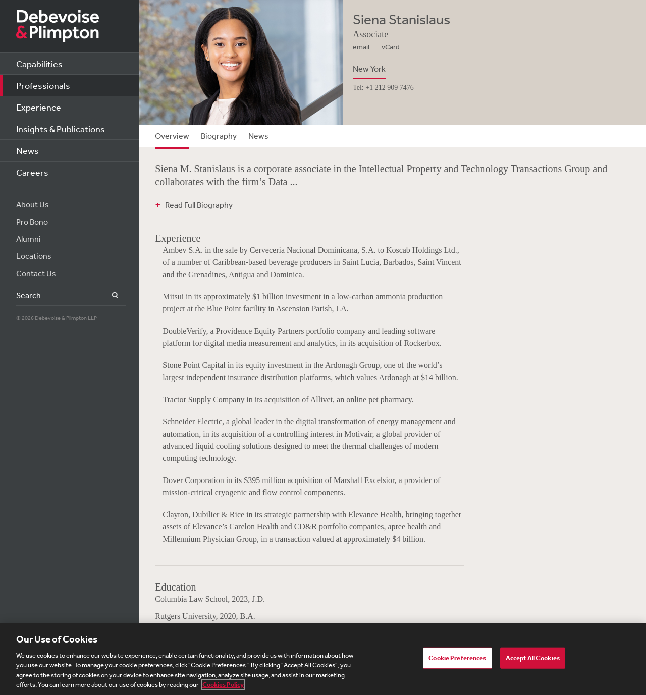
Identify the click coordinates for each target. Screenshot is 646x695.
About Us (32, 204)
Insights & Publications (60, 128)
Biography (219, 136)
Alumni (28, 239)
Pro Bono (32, 222)
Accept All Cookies (533, 658)
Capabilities (39, 63)
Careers (32, 172)
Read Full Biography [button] (199, 205)
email (361, 46)
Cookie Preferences (457, 658)
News (27, 150)
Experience (38, 107)
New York (369, 69)
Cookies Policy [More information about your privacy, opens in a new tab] (223, 684)
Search (109, 295)
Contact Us (36, 273)
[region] (323, 659)
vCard (391, 46)
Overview (172, 136)
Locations (33, 256)
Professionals (43, 85)
